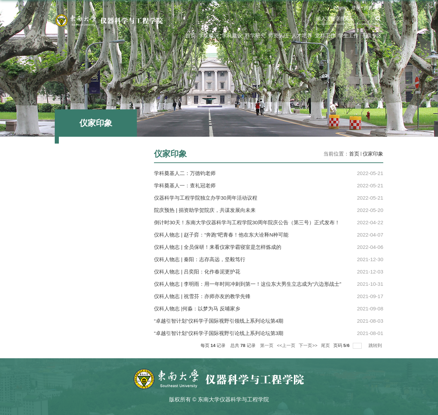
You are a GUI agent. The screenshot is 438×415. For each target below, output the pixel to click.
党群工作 (325, 35)
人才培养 (302, 35)
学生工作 (348, 35)
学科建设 (232, 35)
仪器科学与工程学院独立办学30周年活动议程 (205, 198)
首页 (190, 35)
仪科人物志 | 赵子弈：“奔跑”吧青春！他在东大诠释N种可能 (221, 235)
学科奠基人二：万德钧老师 (185, 173)
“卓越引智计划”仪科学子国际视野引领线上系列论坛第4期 (218, 321)
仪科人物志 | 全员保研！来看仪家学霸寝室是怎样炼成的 (217, 247)
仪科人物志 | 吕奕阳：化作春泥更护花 (197, 272)
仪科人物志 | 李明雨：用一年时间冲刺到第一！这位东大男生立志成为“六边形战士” (247, 284)
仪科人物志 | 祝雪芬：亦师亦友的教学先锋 (202, 296)
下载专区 (371, 35)
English (340, 7)
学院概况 (208, 35)
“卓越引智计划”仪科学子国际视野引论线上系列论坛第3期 (218, 333)
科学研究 (255, 35)
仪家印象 (373, 154)
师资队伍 (278, 35)
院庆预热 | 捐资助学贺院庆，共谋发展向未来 (205, 210)
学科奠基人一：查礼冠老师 (185, 185)
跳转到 (376, 345)
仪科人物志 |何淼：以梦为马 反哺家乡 (197, 308)
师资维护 (373, 7)
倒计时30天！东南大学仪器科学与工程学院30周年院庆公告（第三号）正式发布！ (247, 222)
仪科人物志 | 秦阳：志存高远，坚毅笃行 (199, 259)
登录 (355, 7)
